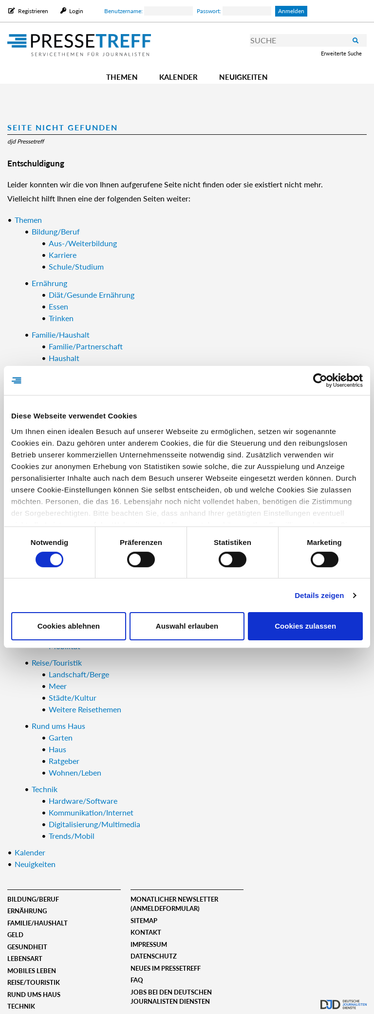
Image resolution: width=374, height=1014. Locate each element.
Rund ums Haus (33, 994)
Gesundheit (27, 947)
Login (75, 11)
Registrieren (33, 11)
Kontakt (146, 932)
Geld (15, 935)
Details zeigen (319, 595)
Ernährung (27, 911)
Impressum (149, 944)
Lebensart (24, 958)
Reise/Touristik (33, 982)
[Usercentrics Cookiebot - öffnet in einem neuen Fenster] (320, 380)
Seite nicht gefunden (62, 127)
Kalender (178, 76)
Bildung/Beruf (33, 899)
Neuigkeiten (243, 76)
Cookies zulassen (305, 626)
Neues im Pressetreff (166, 968)
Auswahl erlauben (187, 626)
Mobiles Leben (31, 971)
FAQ (137, 980)
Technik (21, 1006)
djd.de (343, 997)
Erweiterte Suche (341, 53)
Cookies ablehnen (68, 626)
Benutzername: (148, 11)
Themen (122, 76)
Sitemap (144, 920)
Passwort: (234, 11)
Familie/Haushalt (37, 923)
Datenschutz (154, 956)
